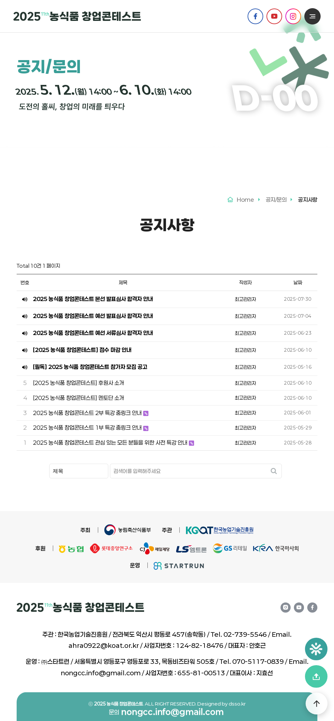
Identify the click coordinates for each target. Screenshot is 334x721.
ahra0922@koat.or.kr (103, 645)
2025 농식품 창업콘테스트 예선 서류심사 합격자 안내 (93, 332)
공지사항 (122, 145)
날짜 (298, 282)
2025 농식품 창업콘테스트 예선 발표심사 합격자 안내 (93, 315)
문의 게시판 (213, 146)
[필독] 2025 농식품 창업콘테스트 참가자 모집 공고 (90, 366)
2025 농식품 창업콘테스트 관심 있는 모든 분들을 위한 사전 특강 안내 (111, 442)
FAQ (168, 146)
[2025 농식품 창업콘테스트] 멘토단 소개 (78, 397)
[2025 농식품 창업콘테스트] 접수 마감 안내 (82, 349)
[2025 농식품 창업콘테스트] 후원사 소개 (78, 382)
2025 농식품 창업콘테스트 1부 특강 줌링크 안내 (88, 427)
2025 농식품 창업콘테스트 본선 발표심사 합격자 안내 (93, 299)
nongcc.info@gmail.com (101, 673)
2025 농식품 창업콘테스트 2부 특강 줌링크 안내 (88, 412)
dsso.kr (237, 714)
